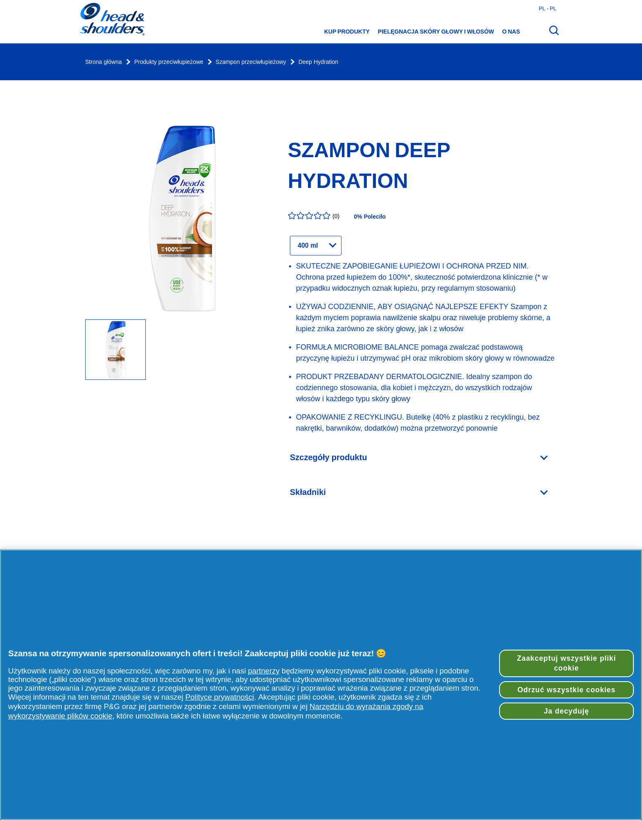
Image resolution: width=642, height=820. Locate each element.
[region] (321, 684)
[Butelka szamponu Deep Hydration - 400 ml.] (115, 350)
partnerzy (264, 670)
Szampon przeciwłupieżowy (251, 62)
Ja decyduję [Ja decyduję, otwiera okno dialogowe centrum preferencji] (566, 711)
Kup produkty (347, 31)
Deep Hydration (318, 62)
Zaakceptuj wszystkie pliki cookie (566, 663)
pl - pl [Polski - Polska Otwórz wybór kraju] (547, 8)
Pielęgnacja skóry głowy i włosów (436, 31)
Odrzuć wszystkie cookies (566, 689)
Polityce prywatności (219, 697)
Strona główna (103, 62)
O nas (511, 31)
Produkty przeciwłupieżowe (168, 62)
